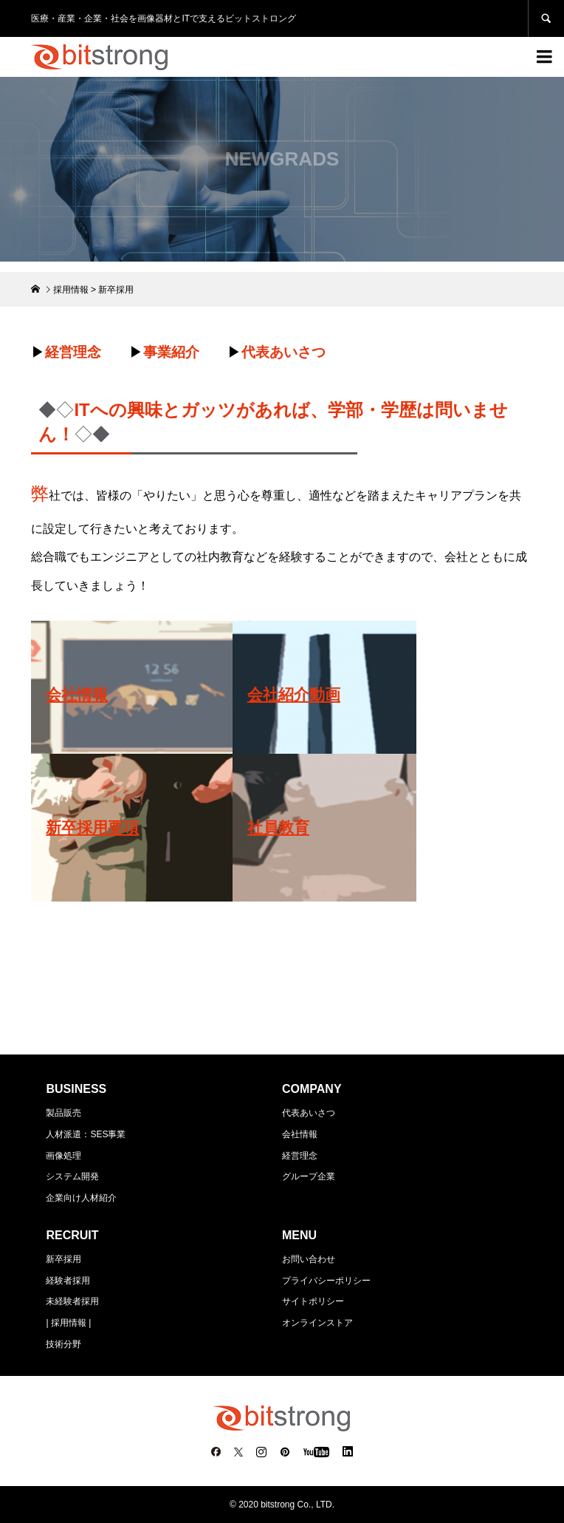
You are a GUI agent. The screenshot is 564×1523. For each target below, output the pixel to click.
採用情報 (71, 290)
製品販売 (63, 1113)
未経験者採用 (72, 1301)
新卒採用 (63, 1259)
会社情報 (299, 1134)
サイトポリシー (313, 1301)
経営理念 (299, 1156)
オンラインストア (317, 1323)
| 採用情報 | (68, 1323)
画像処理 (63, 1156)
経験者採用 (68, 1280)
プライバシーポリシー (326, 1280)
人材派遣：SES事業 (85, 1134)
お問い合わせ (308, 1259)
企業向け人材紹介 (81, 1198)
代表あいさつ (308, 1113)
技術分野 (63, 1344)
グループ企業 (308, 1176)
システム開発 (72, 1176)
